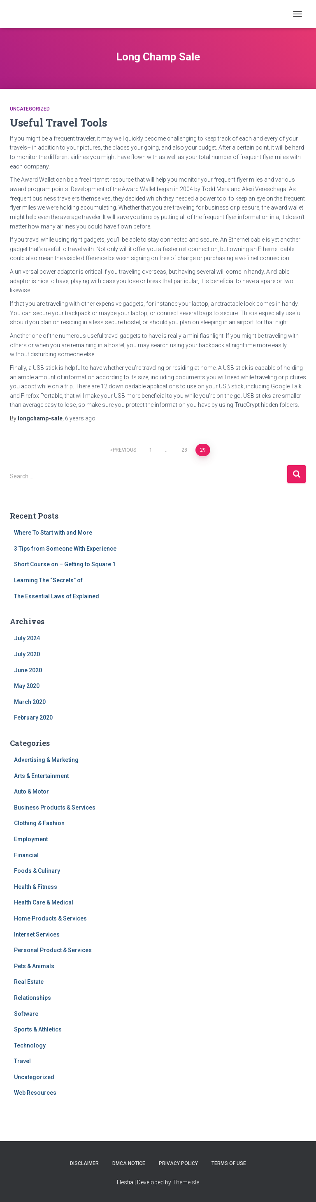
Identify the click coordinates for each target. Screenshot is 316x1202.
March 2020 (30, 702)
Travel (22, 1061)
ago (80, 418)
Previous (124, 450)
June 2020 (28, 670)
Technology (30, 1045)
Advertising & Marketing (46, 760)
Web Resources (35, 1092)
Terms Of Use (228, 1163)
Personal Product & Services (53, 950)
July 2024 (27, 638)
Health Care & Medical (43, 902)
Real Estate (29, 981)
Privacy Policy (178, 1163)
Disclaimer (84, 1163)
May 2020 (27, 686)
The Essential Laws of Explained (56, 596)
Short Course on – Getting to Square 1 (65, 564)
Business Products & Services (54, 807)
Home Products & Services (50, 918)
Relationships (32, 997)
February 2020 (33, 717)
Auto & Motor (31, 791)
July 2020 (27, 654)
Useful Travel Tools (58, 122)
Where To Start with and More (53, 532)
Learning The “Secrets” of (48, 580)
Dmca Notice (128, 1163)
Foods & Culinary (37, 870)
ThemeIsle (185, 1182)
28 (184, 450)
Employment (31, 839)
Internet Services (37, 934)
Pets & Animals (34, 966)
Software (26, 1014)
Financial (26, 855)
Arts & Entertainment (41, 776)
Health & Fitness (35, 887)
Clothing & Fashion (39, 823)
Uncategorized (30, 109)
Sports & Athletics (38, 1029)
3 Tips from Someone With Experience (65, 548)
